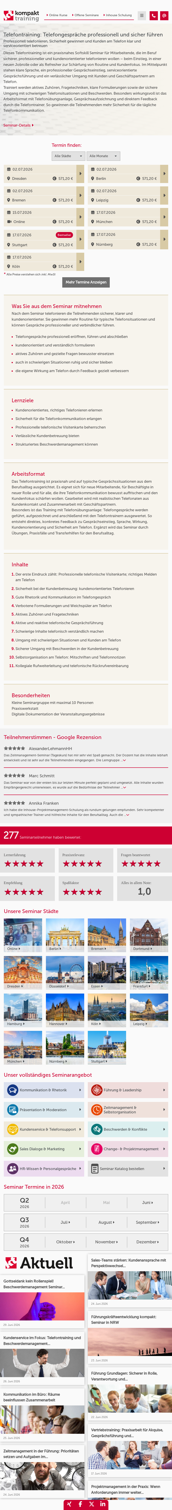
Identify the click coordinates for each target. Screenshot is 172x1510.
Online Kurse (56, 15)
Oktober (65, 1242)
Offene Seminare (85, 15)
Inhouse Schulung (117, 15)
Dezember (147, 1242)
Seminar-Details (18, 125)
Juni (147, 1202)
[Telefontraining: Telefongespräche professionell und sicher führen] (154, 15)
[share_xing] (69, 1505)
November (106, 1242)
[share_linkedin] (102, 1505)
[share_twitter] (91, 1505)
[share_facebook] (80, 1505)
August (106, 1222)
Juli (65, 1222)
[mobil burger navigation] (142, 15)
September (147, 1222)
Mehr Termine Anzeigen (86, 282)
